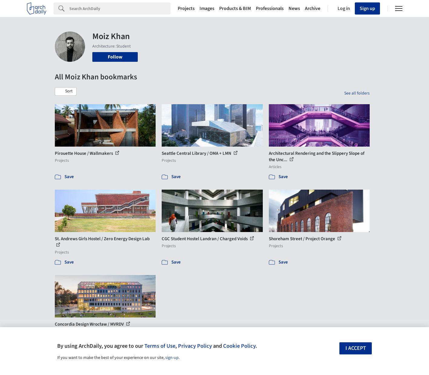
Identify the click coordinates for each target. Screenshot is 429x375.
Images (207, 8)
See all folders (357, 93)
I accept (355, 348)
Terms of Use (159, 346)
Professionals (270, 8)
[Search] (119, 8)
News (294, 8)
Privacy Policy (195, 346)
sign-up (172, 358)
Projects (186, 8)
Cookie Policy (239, 346)
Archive (312, 8)
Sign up (367, 8)
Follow (115, 57)
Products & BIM (235, 8)
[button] (66, 91)
